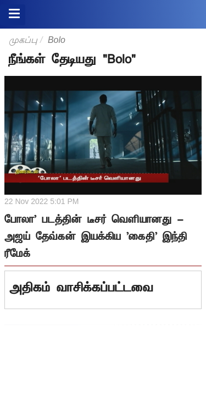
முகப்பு (23, 40)
